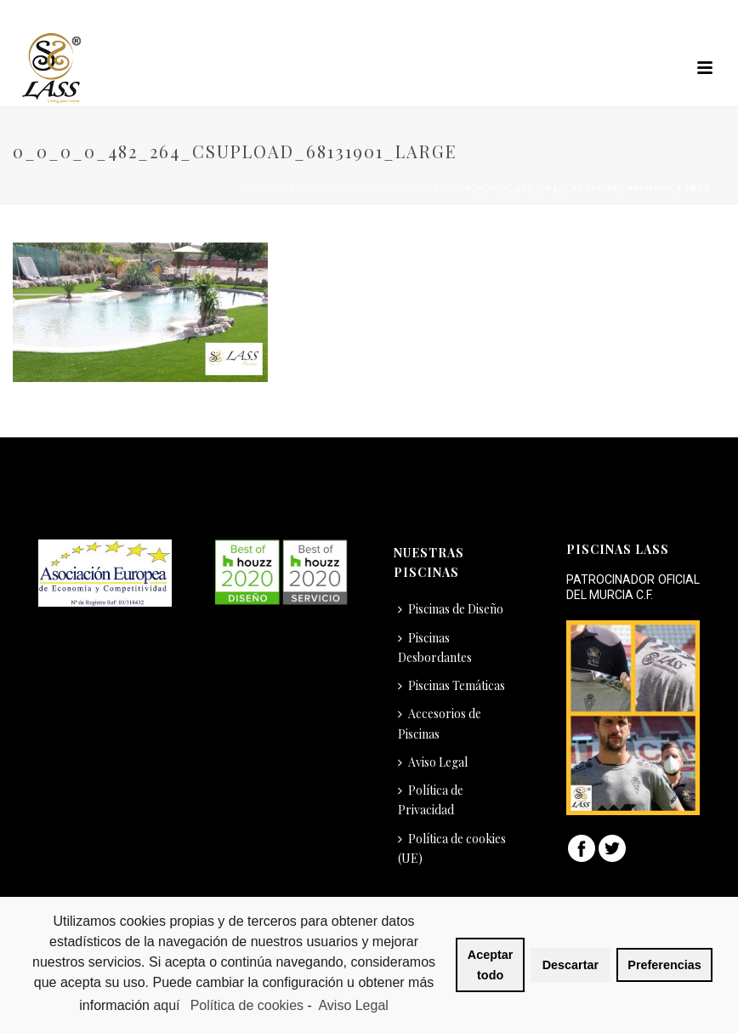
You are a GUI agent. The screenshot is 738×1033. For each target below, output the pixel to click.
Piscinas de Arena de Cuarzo (372, 187)
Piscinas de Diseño (450, 609)
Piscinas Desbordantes (435, 647)
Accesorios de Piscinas (439, 723)
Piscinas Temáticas (451, 685)
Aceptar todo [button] (491, 965)
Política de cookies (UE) (452, 848)
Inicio (261, 187)
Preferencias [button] (664, 965)
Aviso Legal (433, 762)
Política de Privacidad (430, 800)
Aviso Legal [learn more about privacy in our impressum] (353, 1005)
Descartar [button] (570, 965)
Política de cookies (247, 1005)
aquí (168, 1005)
